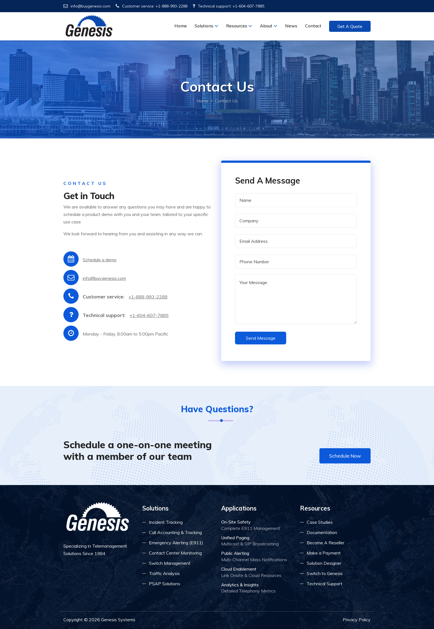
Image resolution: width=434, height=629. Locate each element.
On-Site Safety (235, 522)
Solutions (206, 26)
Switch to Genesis (325, 573)
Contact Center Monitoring (175, 553)
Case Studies (320, 522)
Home (180, 26)
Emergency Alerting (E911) (176, 542)
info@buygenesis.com (86, 6)
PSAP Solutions (164, 583)
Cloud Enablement (238, 569)
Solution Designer (324, 563)
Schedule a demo (100, 259)
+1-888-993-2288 (147, 297)
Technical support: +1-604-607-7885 (228, 6)
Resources (239, 26)
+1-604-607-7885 (149, 315)
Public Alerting (235, 553)
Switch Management (169, 563)
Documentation (322, 532)
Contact (313, 26)
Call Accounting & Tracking (175, 532)
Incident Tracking (166, 522)
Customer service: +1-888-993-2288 (151, 6)
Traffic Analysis (164, 573)
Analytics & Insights (240, 584)
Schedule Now (345, 456)
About (268, 26)
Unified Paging (235, 537)
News (291, 26)
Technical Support (324, 583)
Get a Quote (349, 26)
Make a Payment (324, 553)
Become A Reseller (325, 542)
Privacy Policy (357, 619)
